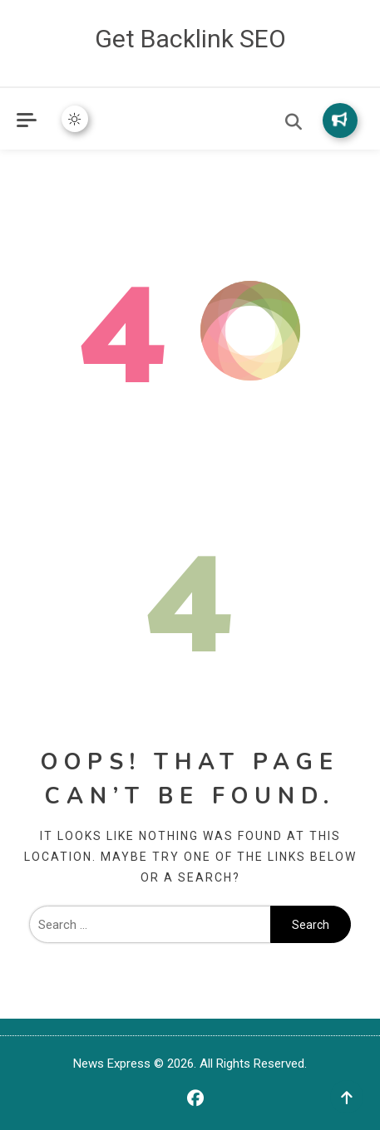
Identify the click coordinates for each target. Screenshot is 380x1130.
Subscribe (339, 119)
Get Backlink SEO (190, 38)
